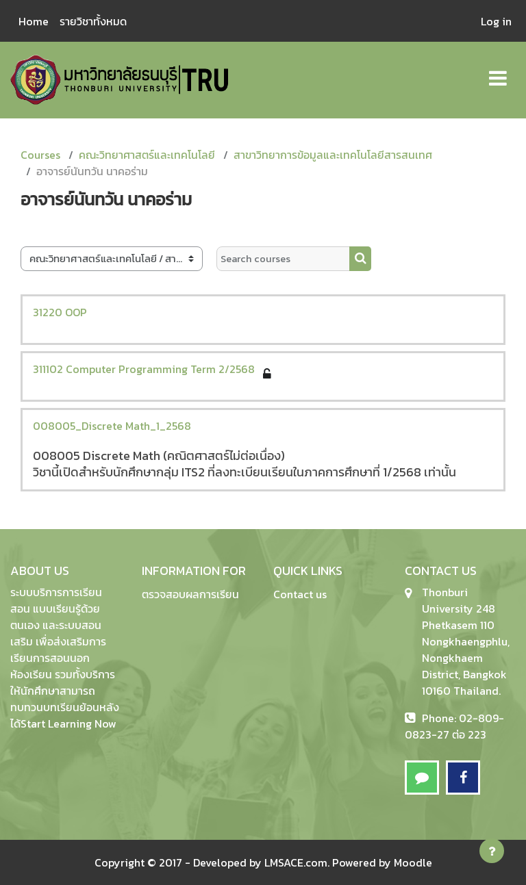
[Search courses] (283, 258)
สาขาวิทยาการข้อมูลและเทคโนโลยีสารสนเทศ (333, 154)
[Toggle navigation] (498, 71)
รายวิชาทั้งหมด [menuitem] (93, 21)
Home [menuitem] (33, 21)
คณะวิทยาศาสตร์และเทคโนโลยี (147, 154)
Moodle (413, 862)
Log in (496, 21)
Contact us (300, 594)
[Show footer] (491, 850)
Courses (40, 154)
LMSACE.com (295, 862)
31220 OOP (60, 312)
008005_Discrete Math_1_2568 (112, 426)
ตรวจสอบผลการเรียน (190, 594)
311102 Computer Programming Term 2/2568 (144, 369)
